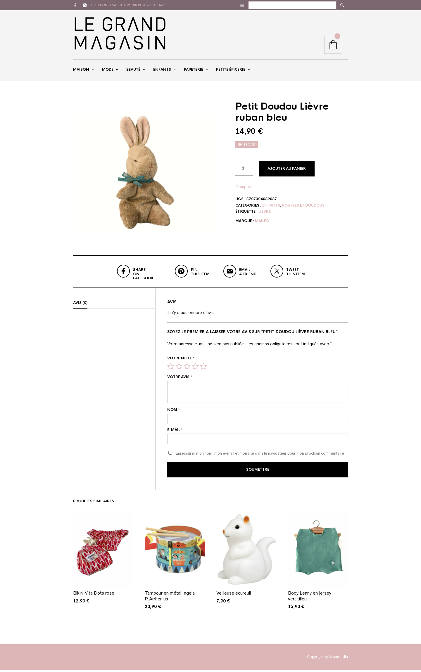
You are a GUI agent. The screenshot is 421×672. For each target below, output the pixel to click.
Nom (173, 412)
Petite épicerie (230, 71)
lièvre (264, 214)
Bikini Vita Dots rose (93, 595)
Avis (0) (80, 305)
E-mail (175, 432)
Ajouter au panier (287, 171)
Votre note (180, 361)
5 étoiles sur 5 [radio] (203, 369)
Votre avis (179, 379)
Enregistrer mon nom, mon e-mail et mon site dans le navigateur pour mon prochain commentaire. (260, 456)
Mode (107, 71)
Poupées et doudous (303, 208)
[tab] (114, 306)
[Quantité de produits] (244, 171)
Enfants (162, 71)
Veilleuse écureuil (233, 595)
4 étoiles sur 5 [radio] (195, 369)
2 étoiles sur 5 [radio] (178, 369)
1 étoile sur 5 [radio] (170, 369)
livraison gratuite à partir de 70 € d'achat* (128, 5)
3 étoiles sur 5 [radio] (187, 369)
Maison (81, 71)
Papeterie (193, 71)
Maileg (262, 223)
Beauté (133, 71)
